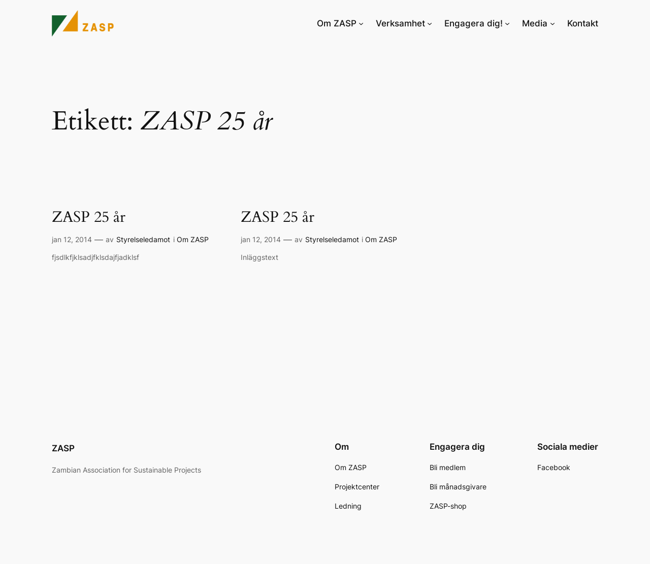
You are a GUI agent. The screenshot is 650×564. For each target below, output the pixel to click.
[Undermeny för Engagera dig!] (507, 23)
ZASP (63, 448)
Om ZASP (193, 239)
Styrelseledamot (143, 239)
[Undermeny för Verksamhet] (429, 23)
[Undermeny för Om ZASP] (361, 23)
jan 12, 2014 (72, 239)
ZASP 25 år (88, 218)
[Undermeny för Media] (552, 23)
